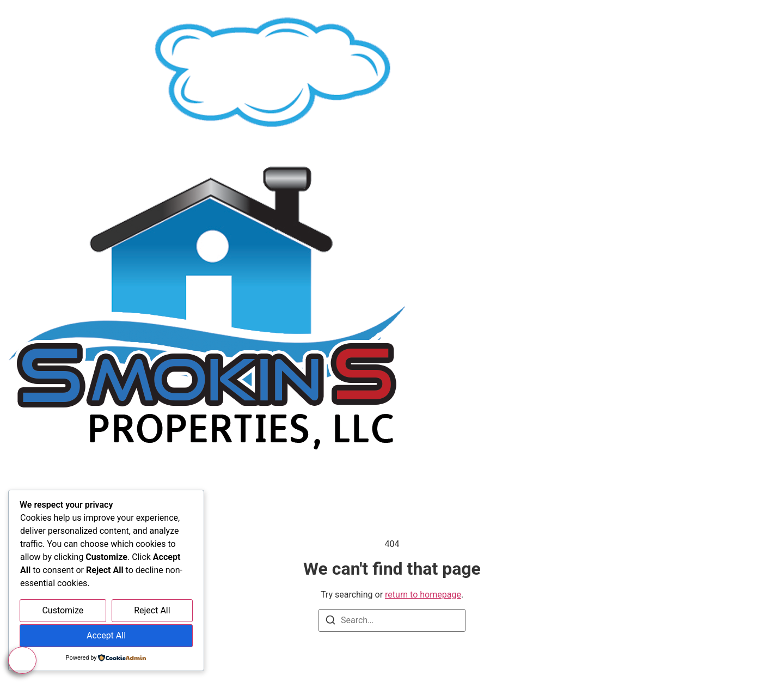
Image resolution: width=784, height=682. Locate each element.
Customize (62, 610)
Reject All (152, 610)
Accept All (106, 635)
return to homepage (423, 594)
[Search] (330, 622)
